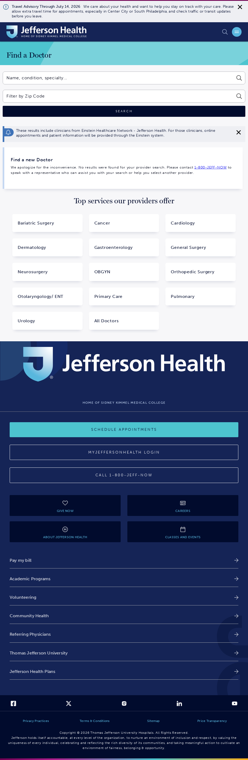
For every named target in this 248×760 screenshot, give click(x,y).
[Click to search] (124, 111)
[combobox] (118, 78)
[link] (124, 560)
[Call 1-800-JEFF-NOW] (124, 475)
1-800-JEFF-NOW (210, 167)
